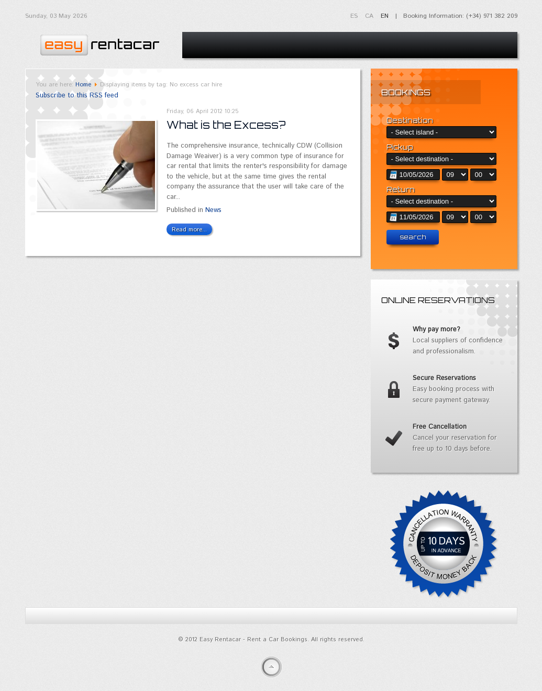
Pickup (399, 147)
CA (370, 16)
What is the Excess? (226, 124)
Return (400, 189)
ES (355, 16)
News (213, 210)
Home (83, 84)
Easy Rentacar (98, 42)
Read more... (189, 229)
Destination (409, 120)
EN (385, 16)
